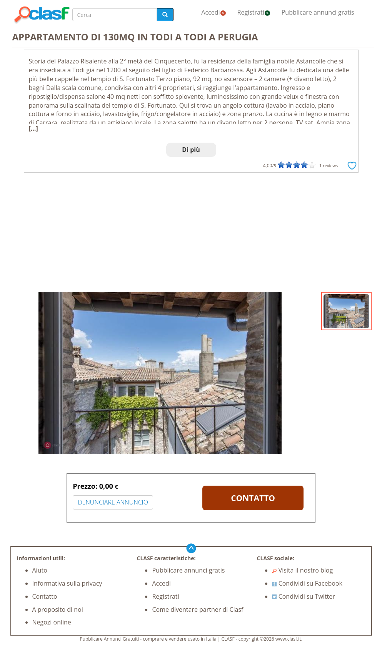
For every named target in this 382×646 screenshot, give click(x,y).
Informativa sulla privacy (67, 583)
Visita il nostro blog (302, 570)
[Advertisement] (191, 234)
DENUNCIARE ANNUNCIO (113, 502)
